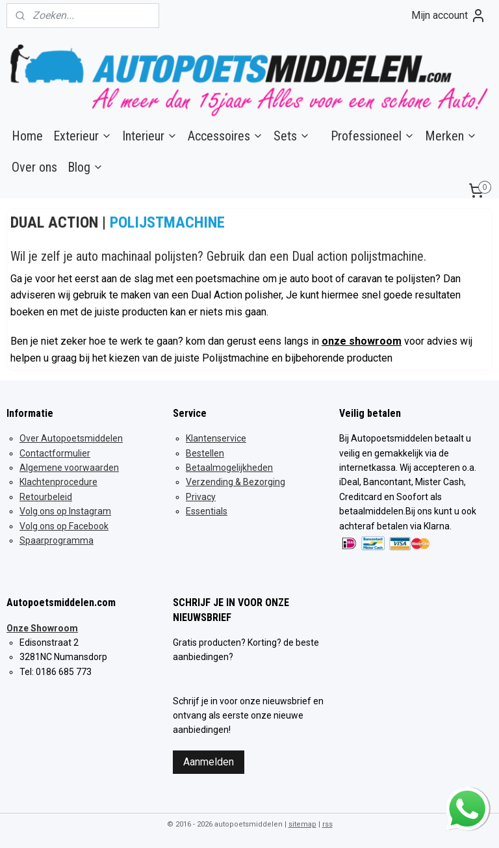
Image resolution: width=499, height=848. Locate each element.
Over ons (34, 167)
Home (27, 136)
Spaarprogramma (56, 540)
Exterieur (82, 136)
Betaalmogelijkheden (229, 467)
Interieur (149, 136)
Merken (451, 136)
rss (327, 824)
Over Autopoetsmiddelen (71, 438)
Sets (292, 136)
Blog (85, 167)
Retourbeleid (45, 497)
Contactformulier (54, 453)
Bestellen (205, 453)
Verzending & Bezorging (235, 482)
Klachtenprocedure (58, 482)
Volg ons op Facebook (64, 526)
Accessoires (225, 136)
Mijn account (448, 15)
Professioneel (373, 136)
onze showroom (362, 342)
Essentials (206, 511)
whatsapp (467, 795)
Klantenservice (216, 438)
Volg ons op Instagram (65, 511)
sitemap (302, 824)
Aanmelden (208, 762)
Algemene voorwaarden (69, 467)
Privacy (201, 497)
